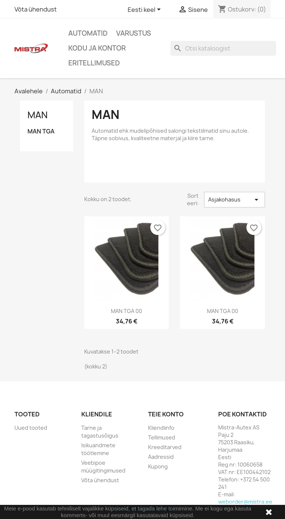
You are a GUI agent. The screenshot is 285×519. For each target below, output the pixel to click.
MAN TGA (41, 131)
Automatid (88, 33)
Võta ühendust (35, 9)
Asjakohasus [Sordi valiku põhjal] (234, 199)
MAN (37, 115)
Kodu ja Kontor (97, 48)
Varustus (133, 33)
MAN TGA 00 (126, 311)
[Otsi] (223, 48)
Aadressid (161, 456)
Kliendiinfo (161, 427)
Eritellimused (94, 63)
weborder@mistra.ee (245, 501)
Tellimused (161, 437)
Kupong (158, 466)
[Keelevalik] (145, 10)
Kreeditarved (164, 447)
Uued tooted (30, 427)
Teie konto (166, 414)
